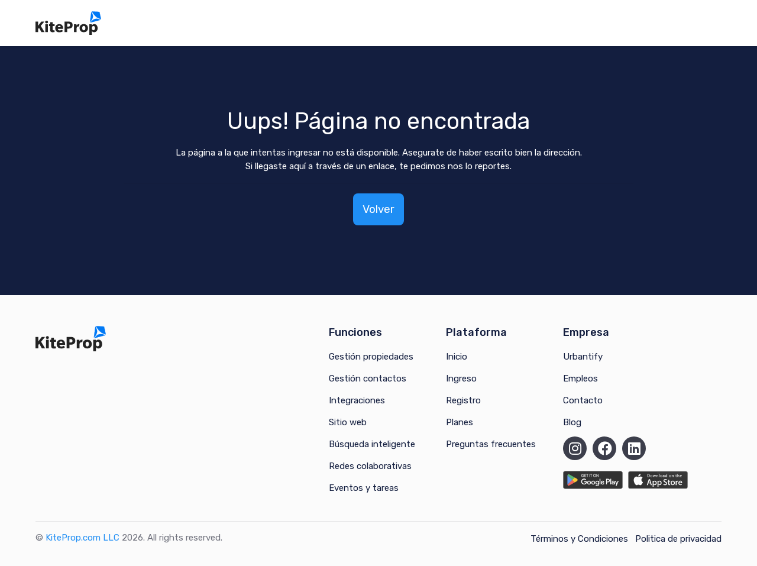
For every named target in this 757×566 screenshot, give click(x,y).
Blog (572, 422)
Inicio (456, 356)
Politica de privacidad (678, 538)
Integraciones (357, 400)
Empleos (580, 378)
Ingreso (461, 378)
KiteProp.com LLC (82, 537)
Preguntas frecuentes (491, 444)
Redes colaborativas (370, 466)
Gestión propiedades (371, 356)
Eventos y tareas (364, 488)
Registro (463, 400)
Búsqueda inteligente (372, 444)
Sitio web (348, 422)
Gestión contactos (367, 378)
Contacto (583, 400)
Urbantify (583, 356)
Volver (378, 209)
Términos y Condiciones (579, 538)
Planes (459, 422)
